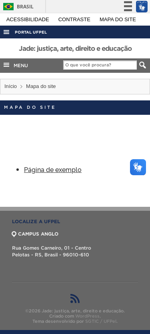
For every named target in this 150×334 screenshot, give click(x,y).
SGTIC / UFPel (100, 321)
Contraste (75, 19)
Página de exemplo (53, 169)
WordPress (87, 316)
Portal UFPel (31, 32)
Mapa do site (118, 19)
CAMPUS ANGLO (35, 233)
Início (10, 86)
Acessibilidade (28, 19)
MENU (15, 65)
